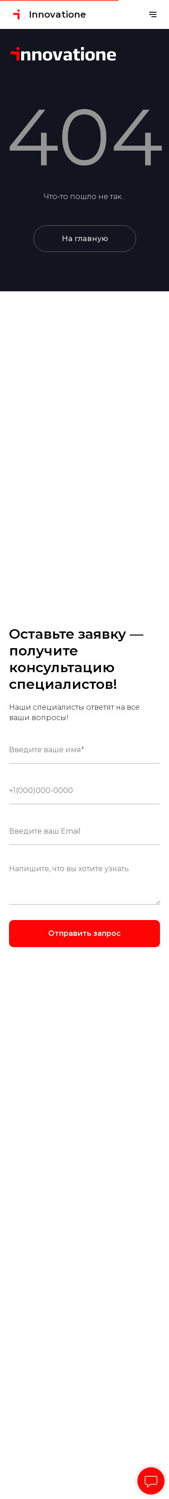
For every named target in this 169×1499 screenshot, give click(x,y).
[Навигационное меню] (153, 14)
